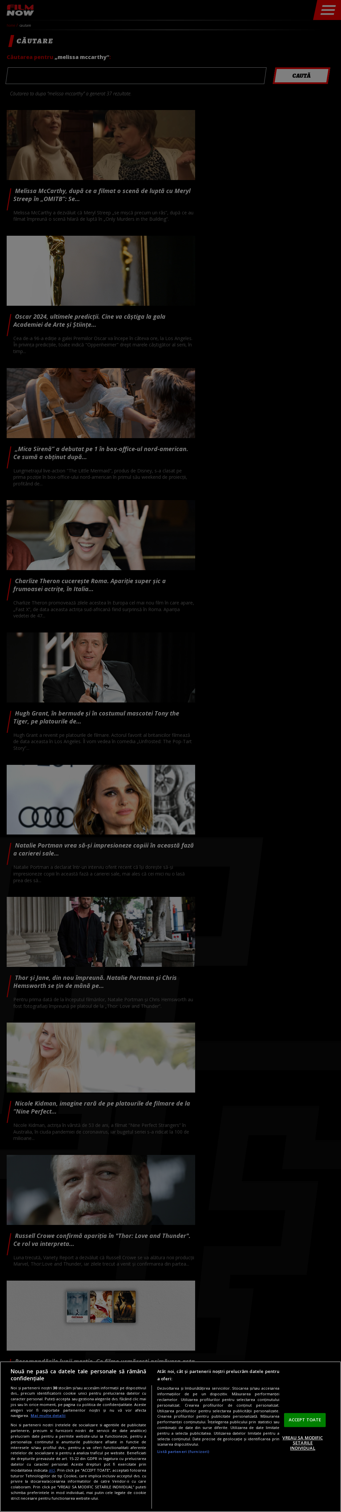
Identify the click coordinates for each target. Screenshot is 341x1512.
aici (52, 1470)
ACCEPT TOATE (305, 1420)
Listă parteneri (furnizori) (183, 1451)
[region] (170, 1436)
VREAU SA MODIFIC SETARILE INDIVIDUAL (302, 1443)
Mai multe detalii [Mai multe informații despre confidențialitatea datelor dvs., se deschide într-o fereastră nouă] (48, 1415)
